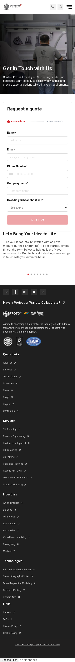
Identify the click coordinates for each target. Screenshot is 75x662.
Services (9, 421)
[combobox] (11, 174)
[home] (12, 7)
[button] (28, 274)
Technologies (12, 561)
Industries (10, 494)
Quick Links (11, 354)
